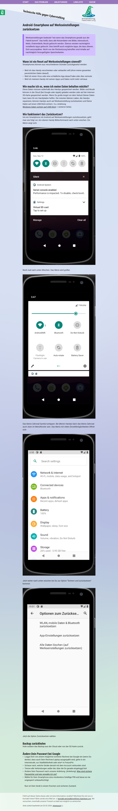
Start (26, 2)
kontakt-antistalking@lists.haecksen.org (74, 798)
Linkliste (78, 2)
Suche (92, 2)
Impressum (57, 805)
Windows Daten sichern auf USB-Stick (39, 107)
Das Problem (41, 2)
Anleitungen (60, 2)
